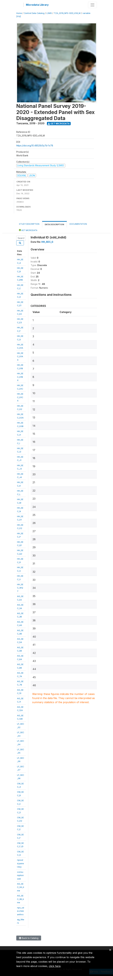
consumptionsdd (20, 875)
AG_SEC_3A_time (20, 887)
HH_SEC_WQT (20, 587)
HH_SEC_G (47, 241)
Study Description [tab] (29, 224)
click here (55, 966)
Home (19, 13)
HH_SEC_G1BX (20, 376)
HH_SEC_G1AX (20, 356)
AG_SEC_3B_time (20, 899)
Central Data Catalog (34, 13)
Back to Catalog (28, 938)
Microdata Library (37, 4)
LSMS (49, 13)
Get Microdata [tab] (28, 230)
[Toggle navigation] (92, 5)
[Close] (110, 950)
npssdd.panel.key (20, 863)
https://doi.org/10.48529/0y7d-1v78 (34, 145)
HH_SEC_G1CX (20, 397)
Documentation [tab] (78, 224)
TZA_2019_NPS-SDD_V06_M (67, 13)
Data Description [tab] (54, 224)
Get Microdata (59, 123)
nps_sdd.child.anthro (20, 911)
